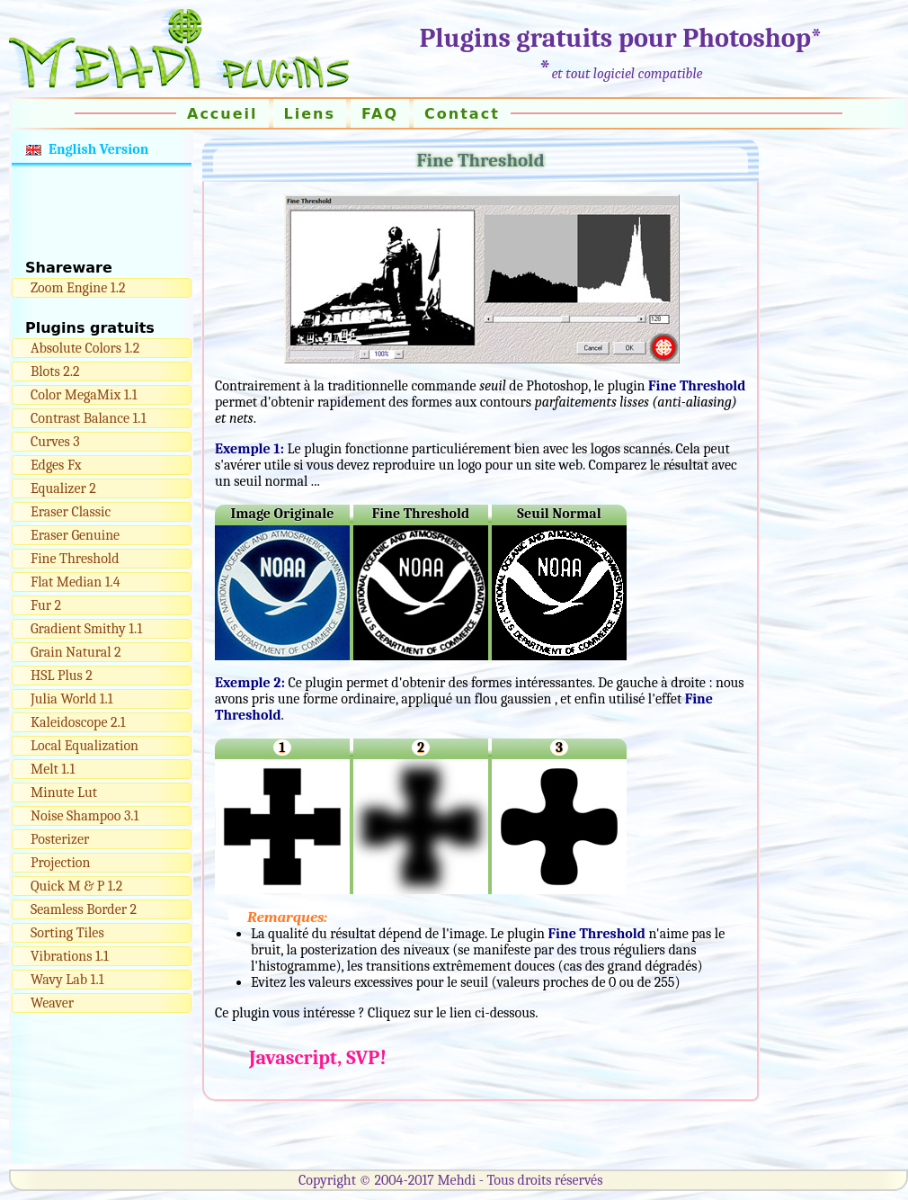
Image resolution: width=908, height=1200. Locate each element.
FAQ (379, 113)
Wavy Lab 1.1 (67, 980)
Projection (60, 863)
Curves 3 (55, 442)
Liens (309, 113)
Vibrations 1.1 (70, 956)
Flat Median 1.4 (75, 582)
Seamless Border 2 (84, 909)
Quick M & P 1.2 (76, 886)
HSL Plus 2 (62, 675)
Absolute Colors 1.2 (85, 348)
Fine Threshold (75, 559)
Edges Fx (56, 465)
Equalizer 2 (63, 488)
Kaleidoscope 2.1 (78, 722)
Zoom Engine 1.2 (78, 288)
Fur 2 (46, 605)
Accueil (222, 113)
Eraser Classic (71, 512)
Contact (462, 113)
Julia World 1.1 (72, 699)
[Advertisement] (101, 213)
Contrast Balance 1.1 (88, 418)
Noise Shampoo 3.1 (84, 816)
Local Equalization (84, 746)
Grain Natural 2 (76, 652)
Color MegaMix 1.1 (84, 395)
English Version (98, 149)
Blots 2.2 (55, 371)
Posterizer (60, 839)
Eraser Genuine (75, 535)
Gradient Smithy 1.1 (86, 629)
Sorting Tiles (67, 933)
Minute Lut (64, 792)
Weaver (52, 1003)
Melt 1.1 (53, 769)
